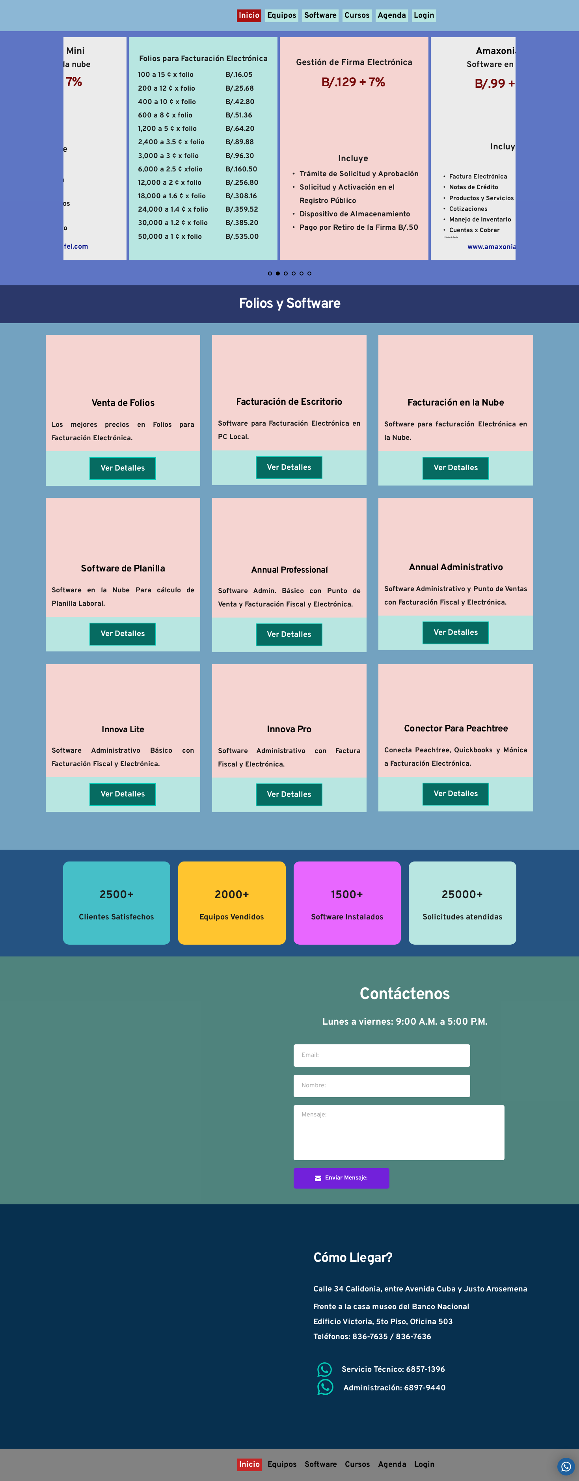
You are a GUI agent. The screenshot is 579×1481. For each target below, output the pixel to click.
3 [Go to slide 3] (286, 273)
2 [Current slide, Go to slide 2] (278, 273)
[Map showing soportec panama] (147, 1326)
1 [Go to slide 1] (270, 273)
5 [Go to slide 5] (301, 273)
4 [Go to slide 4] (294, 273)
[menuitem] (249, 15)
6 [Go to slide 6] (309, 273)
